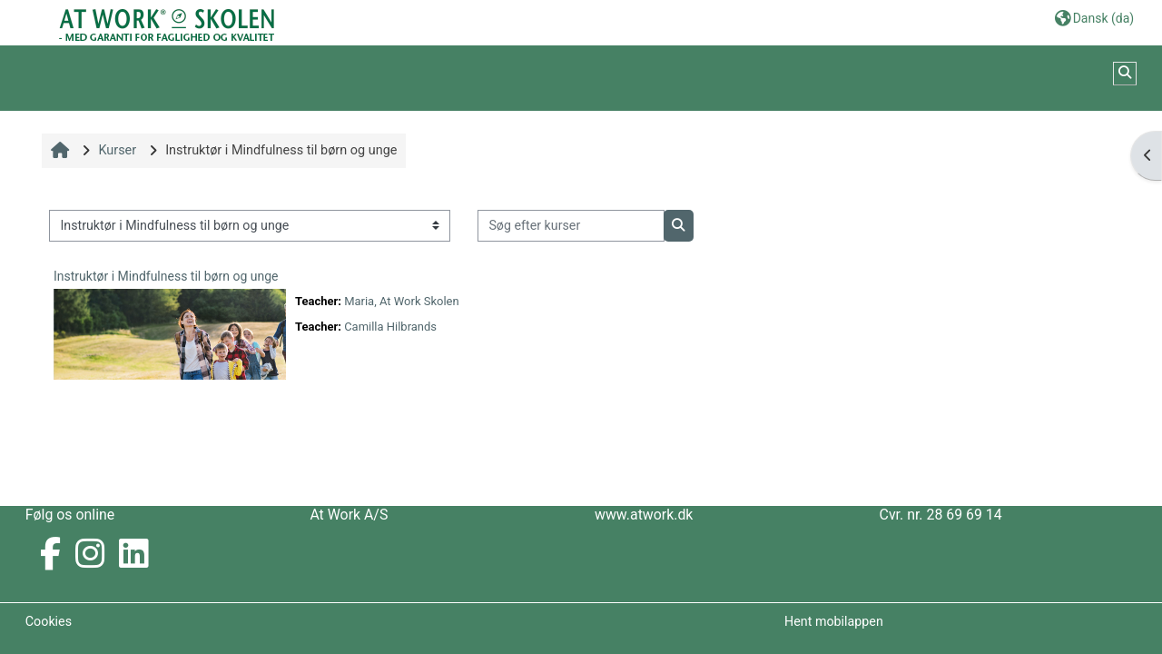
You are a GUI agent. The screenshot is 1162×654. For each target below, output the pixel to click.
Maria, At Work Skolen (401, 301)
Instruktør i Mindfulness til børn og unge (166, 276)
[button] (1094, 18)
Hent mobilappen (833, 621)
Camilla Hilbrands (390, 326)
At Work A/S (349, 514)
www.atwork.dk (644, 514)
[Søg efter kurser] (571, 226)
